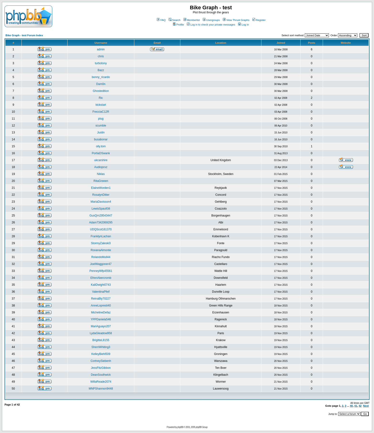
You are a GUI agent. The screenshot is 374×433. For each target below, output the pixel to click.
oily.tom (100, 146)
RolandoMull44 (100, 257)
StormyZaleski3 (101, 243)
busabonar (101, 139)
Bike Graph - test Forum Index (24, 35)
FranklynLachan (101, 236)
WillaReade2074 (100, 381)
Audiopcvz (100, 167)
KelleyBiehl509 (100, 354)
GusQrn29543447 (100, 215)
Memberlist (191, 20)
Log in (243, 24)
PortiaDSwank (101, 153)
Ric (101, 98)
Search (175, 20)
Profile (178, 24)
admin (101, 49)
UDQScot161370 (101, 229)
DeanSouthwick (101, 374)
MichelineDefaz (101, 312)
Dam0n (100, 84)
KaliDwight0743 (101, 284)
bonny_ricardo (101, 77)
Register (259, 20)
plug (101, 118)
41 (355, 405)
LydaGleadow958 (101, 333)
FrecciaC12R (101, 111)
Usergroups (211, 20)
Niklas (101, 174)
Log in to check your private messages (211, 24)
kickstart (101, 104)
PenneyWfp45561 (100, 271)
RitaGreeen (101, 181)
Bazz (101, 70)
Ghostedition (101, 91)
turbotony (101, 63)
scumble (100, 125)
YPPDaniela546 (101, 319)
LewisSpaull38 (101, 208)
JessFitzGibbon (101, 368)
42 (360, 405)
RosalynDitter (100, 194)
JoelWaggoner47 (101, 264)
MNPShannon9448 (101, 388)
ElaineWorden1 (101, 188)
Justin (100, 132)
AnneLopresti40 (101, 305)
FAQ (161, 20)
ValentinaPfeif (100, 291)
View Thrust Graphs (236, 20)
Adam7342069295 (101, 222)
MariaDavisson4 (101, 201)
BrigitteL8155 (100, 340)
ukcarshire (100, 160)
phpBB (180, 427)
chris (101, 56)
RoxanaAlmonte (101, 250)
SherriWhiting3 (100, 347)
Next (366, 405)
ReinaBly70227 (100, 298)
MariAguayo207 (101, 326)
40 (351, 405)
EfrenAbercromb (100, 278)
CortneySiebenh (101, 361)
